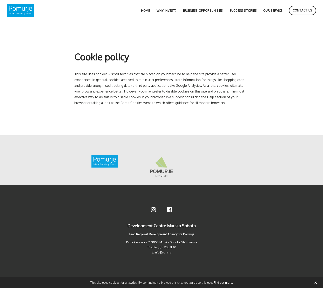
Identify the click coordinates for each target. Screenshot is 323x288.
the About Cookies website (135, 103)
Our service (272, 10)
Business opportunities (203, 10)
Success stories (243, 10)
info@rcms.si (163, 252)
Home (145, 10)
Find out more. (223, 282)
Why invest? (167, 10)
